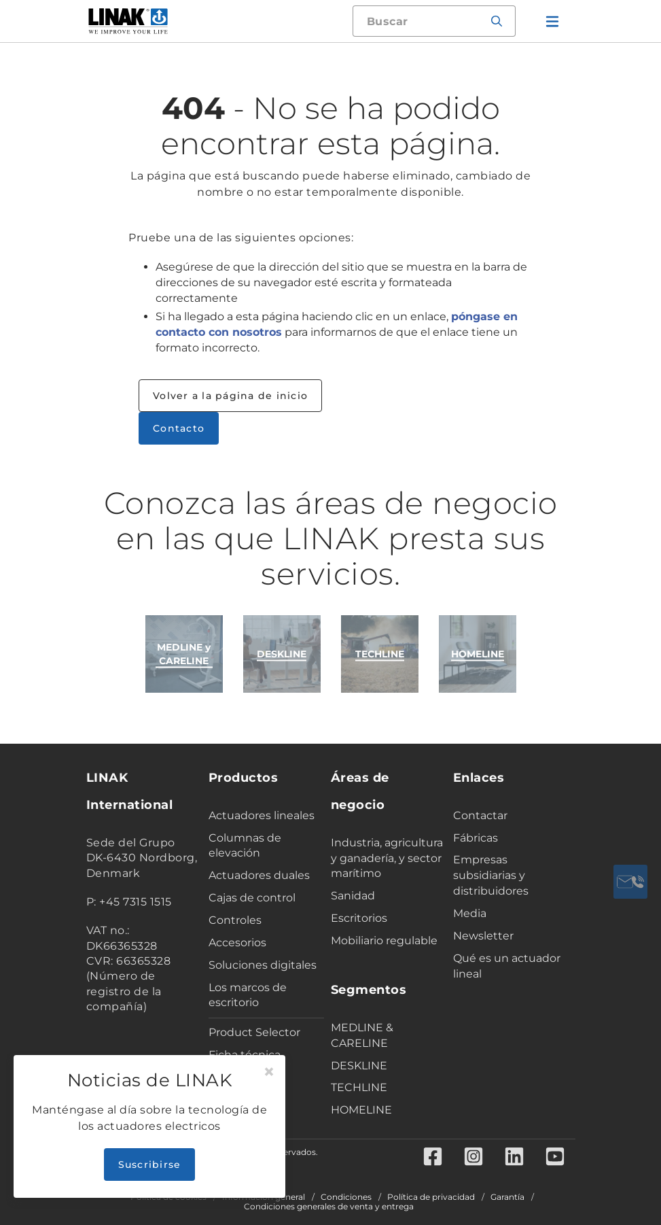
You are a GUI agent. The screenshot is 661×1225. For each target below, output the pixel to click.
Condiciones (346, 1197)
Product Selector (254, 1032)
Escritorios (359, 918)
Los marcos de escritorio (248, 995)
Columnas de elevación (245, 845)
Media (469, 913)
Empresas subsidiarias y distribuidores (491, 875)
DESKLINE (359, 1065)
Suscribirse (149, 1164)
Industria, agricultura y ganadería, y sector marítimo (387, 858)
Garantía (507, 1197)
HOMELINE (361, 1109)
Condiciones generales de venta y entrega (329, 1206)
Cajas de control (252, 897)
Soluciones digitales (263, 965)
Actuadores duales (259, 875)
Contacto (178, 428)
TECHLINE (359, 1087)
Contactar (480, 815)
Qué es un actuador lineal (506, 966)
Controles (235, 920)
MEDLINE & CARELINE (362, 1035)
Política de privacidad (431, 1197)
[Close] (269, 1072)
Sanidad (353, 895)
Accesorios (237, 942)
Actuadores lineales (262, 815)
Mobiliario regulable (384, 940)
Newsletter (483, 935)
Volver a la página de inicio (230, 396)
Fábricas (475, 837)
